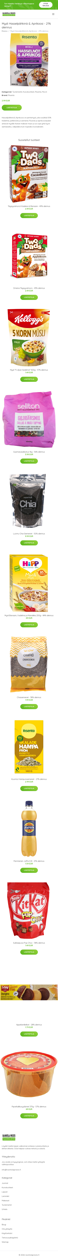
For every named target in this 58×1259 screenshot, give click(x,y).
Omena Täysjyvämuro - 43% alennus (29, 288)
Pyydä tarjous (45, 5)
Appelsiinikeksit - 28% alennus (29, 1024)
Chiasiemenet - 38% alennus (29, 697)
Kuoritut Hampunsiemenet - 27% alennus (29, 779)
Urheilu (4, 1209)
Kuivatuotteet (28, 92)
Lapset (4, 1192)
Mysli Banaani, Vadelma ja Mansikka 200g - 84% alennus (29, 615)
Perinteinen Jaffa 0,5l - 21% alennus (29, 861)
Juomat (5, 1183)
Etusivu (4, 31)
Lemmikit (5, 1196)
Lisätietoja (12, 108)
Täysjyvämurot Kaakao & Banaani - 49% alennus (29, 206)
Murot (44, 92)
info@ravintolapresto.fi (11, 1170)
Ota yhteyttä (7, 1229)
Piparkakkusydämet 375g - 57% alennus (29, 1106)
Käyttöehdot (7, 1233)
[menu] (53, 14)
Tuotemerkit (17, 92)
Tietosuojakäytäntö (10, 1238)
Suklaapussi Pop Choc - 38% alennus (29, 943)
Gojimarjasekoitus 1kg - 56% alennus (29, 452)
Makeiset (5, 1200)
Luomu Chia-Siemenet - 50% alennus (29, 533)
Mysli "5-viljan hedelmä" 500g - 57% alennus (29, 370)
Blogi (4, 1224)
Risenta (38, 92)
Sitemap (5, 1242)
